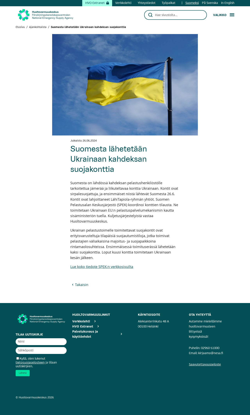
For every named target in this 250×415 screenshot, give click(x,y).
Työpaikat (168, 3)
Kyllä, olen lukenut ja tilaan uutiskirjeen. (36, 362)
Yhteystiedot (146, 3)
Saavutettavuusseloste (205, 364)
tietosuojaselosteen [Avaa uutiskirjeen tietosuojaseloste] (30, 362)
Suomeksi (192, 3)
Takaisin (81, 284)
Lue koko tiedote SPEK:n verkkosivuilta (101, 266)
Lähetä (23, 373)
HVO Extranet (97, 3)
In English (227, 3)
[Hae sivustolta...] (178, 15)
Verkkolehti (123, 3)
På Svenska (210, 3)
